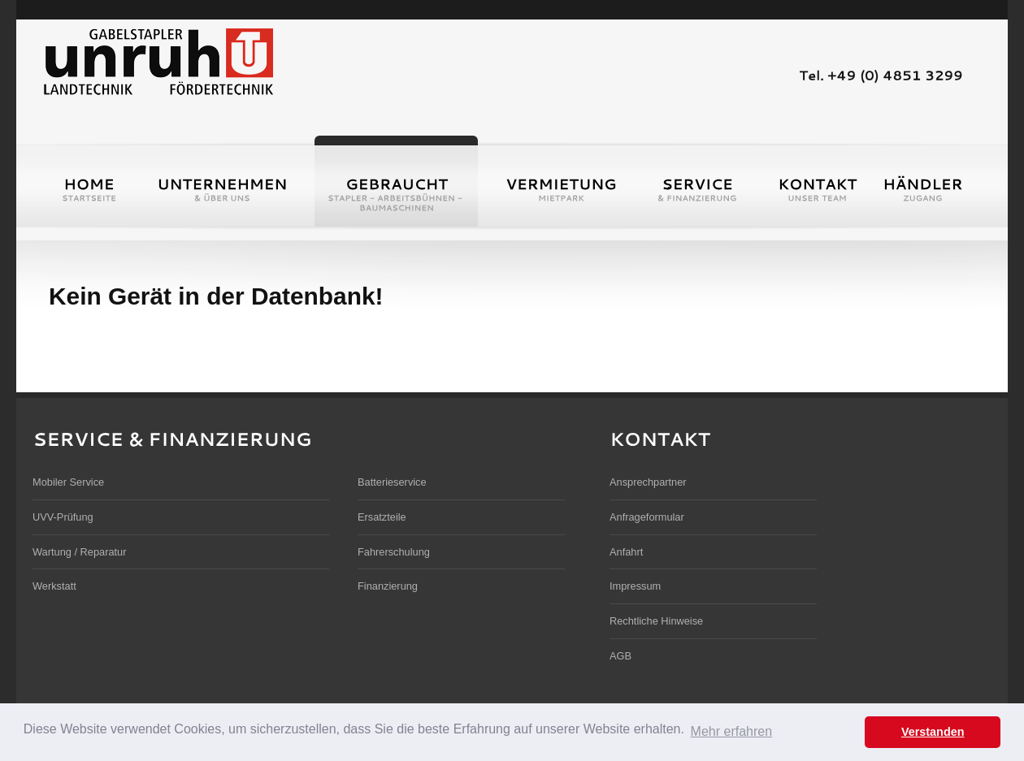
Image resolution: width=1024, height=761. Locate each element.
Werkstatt (54, 586)
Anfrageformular (647, 517)
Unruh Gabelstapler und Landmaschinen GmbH (157, 60)
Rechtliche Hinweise (656, 621)
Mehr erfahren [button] (732, 731)
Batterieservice (392, 482)
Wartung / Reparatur (79, 552)
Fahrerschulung (394, 552)
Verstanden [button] (933, 731)
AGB (620, 656)
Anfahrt (626, 552)
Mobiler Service (68, 482)
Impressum (635, 586)
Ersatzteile (382, 517)
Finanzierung (388, 586)
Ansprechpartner (648, 482)
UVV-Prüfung (63, 517)
